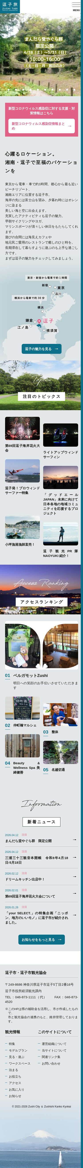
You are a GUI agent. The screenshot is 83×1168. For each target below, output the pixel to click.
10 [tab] (74, 90)
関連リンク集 (51, 1057)
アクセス (15, 1083)
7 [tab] (52, 90)
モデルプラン (18, 1050)
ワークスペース (20, 1063)
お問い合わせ (51, 1063)
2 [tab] (16, 90)
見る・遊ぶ (16, 1057)
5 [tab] (38, 90)
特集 (12, 1044)
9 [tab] (67, 90)
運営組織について (54, 1044)
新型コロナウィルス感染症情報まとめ (41, 126)
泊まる (13, 1070)
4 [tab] (30, 90)
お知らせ (15, 1096)
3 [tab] (23, 90)
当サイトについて (54, 1050)
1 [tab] (9, 90)
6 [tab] (45, 90)
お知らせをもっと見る (42, 939)
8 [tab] (60, 90)
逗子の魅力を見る (41, 349)
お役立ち (15, 1076)
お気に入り (16, 1089)
